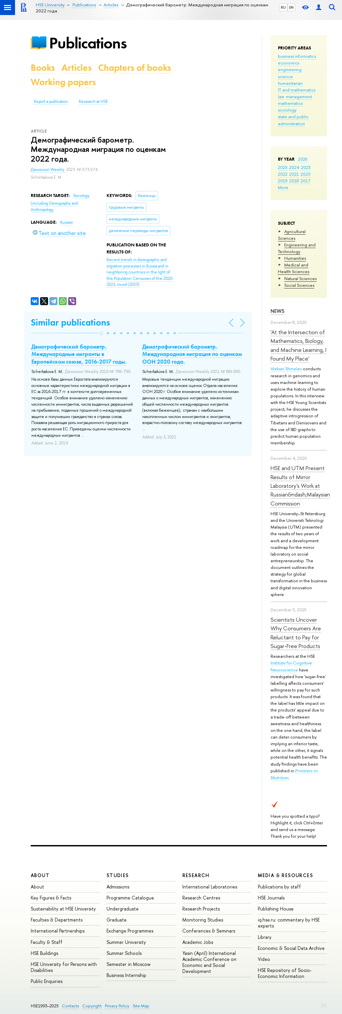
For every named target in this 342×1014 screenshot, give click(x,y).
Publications (88, 43)
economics (288, 63)
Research (196, 875)
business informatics (297, 56)
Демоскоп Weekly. (48, 169)
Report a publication (51, 101)
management (299, 96)
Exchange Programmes (130, 931)
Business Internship (126, 975)
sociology (287, 110)
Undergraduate (123, 908)
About (40, 875)
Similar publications (70, 322)
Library (265, 937)
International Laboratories (209, 886)
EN (291, 7)
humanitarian (290, 83)
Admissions (118, 886)
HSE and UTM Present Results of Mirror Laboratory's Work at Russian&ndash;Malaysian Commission (300, 485)
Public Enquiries (46, 981)
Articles (76, 67)
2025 (283, 167)
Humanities (295, 258)
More (283, 187)
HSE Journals (271, 897)
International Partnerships (57, 931)
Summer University (126, 942)
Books (43, 67)
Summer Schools (124, 953)
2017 (305, 181)
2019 (283, 181)
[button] (101, 333)
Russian (66, 222)
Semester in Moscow (129, 964)
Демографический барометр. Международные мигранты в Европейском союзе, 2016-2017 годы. (78, 354)
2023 (306, 167)
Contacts (70, 1006)
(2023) (140, 272)
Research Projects (201, 908)
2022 (283, 174)
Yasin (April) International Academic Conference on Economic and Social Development (209, 962)
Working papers (63, 82)
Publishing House (276, 908)
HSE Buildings (44, 953)
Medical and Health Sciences (293, 268)
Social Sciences (299, 285)
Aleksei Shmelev (286, 369)
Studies (118, 875)
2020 (306, 174)
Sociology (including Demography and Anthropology (60, 202)
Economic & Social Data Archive (291, 948)
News (278, 311)
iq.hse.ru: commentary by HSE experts (289, 923)
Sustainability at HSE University (63, 908)
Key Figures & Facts (51, 897)
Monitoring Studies (202, 920)
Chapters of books (134, 67)
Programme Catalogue (130, 897)
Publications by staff (279, 886)
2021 (294, 174)
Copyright (92, 1006)
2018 (294, 181)
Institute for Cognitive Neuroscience (291, 666)
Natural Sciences (300, 278)
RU (283, 7)
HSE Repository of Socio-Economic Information (285, 973)
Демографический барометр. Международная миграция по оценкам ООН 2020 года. (192, 354)
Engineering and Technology (297, 248)
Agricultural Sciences (292, 234)
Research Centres (201, 897)
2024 (294, 167)
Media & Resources (285, 875)
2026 (302, 159)
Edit (324, 1004)
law (281, 96)
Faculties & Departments (56, 920)
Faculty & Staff (46, 942)
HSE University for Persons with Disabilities (64, 967)
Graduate (117, 920)
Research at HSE (93, 101)
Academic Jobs (197, 942)
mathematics (290, 103)
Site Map (141, 1006)
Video (264, 959)
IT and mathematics (296, 90)
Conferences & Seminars (208, 931)
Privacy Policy (117, 1006)
